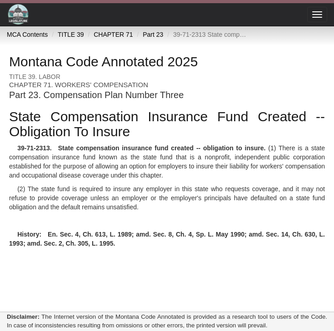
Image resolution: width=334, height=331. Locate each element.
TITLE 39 (71, 34)
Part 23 (153, 34)
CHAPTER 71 (113, 34)
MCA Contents (27, 34)
